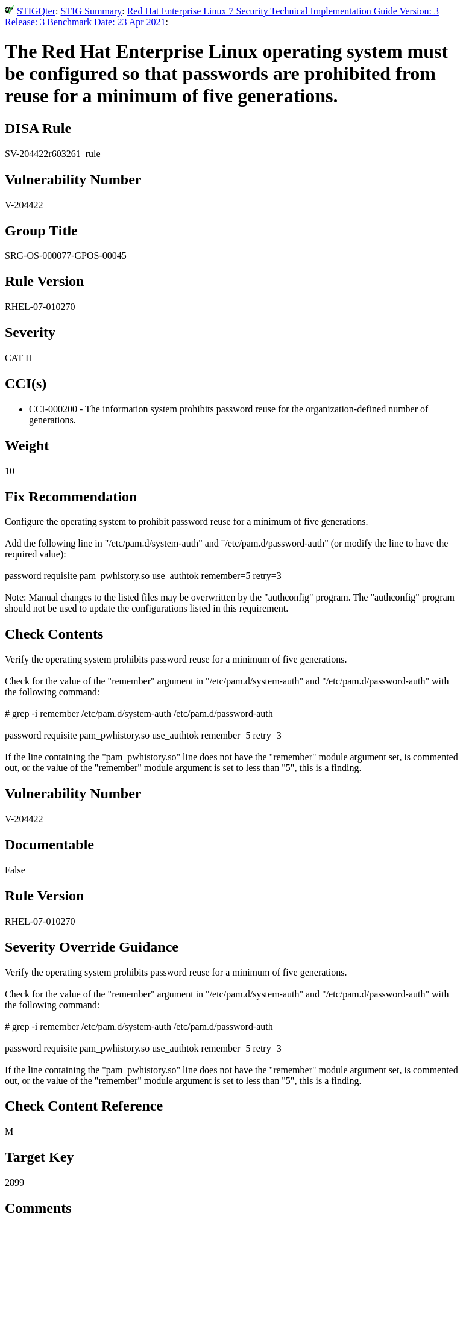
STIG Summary (91, 11)
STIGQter (36, 11)
